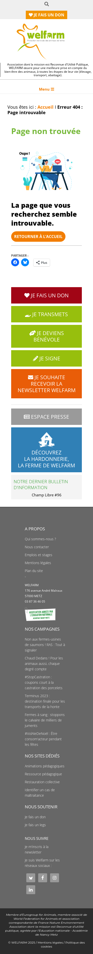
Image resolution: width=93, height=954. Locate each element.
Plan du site (34, 571)
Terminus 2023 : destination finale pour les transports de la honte (45, 701)
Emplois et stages (38, 555)
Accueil (45, 107)
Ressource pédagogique (43, 774)
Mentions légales (38, 563)
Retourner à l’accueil (38, 236)
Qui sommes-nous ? (40, 539)
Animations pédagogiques (44, 766)
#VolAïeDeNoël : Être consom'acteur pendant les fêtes (43, 739)
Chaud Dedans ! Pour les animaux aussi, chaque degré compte (44, 663)
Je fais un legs (35, 825)
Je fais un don (35, 817)
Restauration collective (42, 782)
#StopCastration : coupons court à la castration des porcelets (43, 682)
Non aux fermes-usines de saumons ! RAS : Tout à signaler (45, 644)
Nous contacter (37, 547)
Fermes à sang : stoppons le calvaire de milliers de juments (45, 720)
